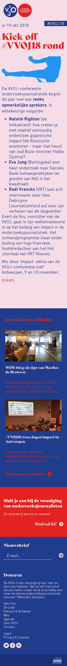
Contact (9, 627)
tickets (8, 280)
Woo (6, 615)
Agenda (9, 619)
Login (8, 633)
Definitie (10, 603)
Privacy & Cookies (16, 637)
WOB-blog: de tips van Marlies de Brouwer (31, 369)
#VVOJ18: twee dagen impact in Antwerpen (32, 439)
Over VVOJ (11, 623)
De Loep (9, 607)
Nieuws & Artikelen (17, 611)
